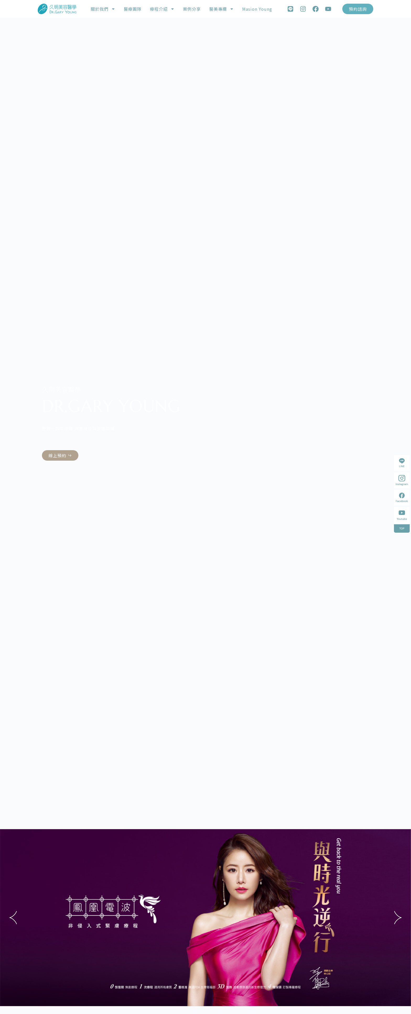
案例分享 (192, 9)
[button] (13, 917)
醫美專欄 (221, 9)
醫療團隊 (133, 9)
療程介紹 (162, 9)
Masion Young (257, 9)
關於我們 (103, 9)
